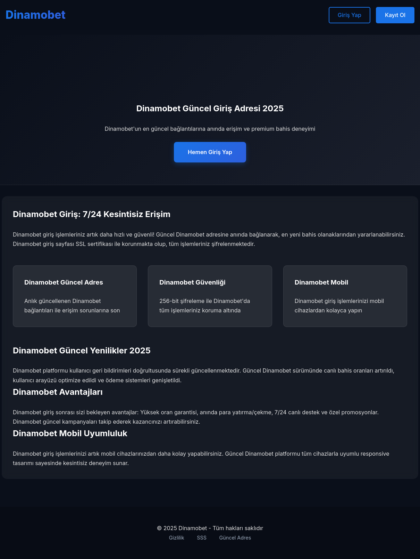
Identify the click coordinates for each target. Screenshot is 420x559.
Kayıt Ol (395, 14)
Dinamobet (36, 15)
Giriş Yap (349, 14)
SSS (202, 538)
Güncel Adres (235, 538)
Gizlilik (176, 538)
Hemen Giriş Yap (210, 152)
